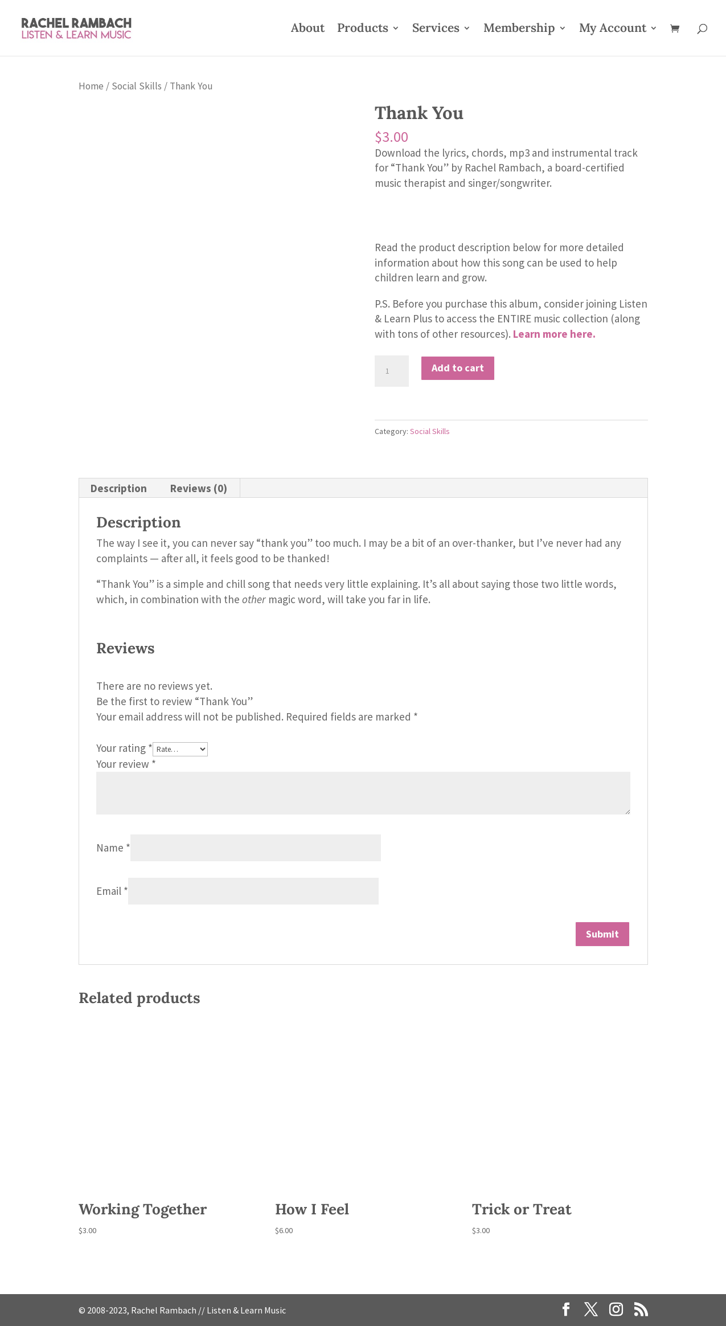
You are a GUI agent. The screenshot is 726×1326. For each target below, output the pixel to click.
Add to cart (458, 367)
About (308, 29)
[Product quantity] (392, 371)
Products (362, 29)
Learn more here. (554, 334)
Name (113, 847)
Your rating (124, 748)
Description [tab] (119, 488)
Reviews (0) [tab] (198, 488)
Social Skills (137, 86)
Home (91, 86)
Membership (519, 29)
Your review (126, 764)
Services (436, 29)
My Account (612, 29)
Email (112, 891)
